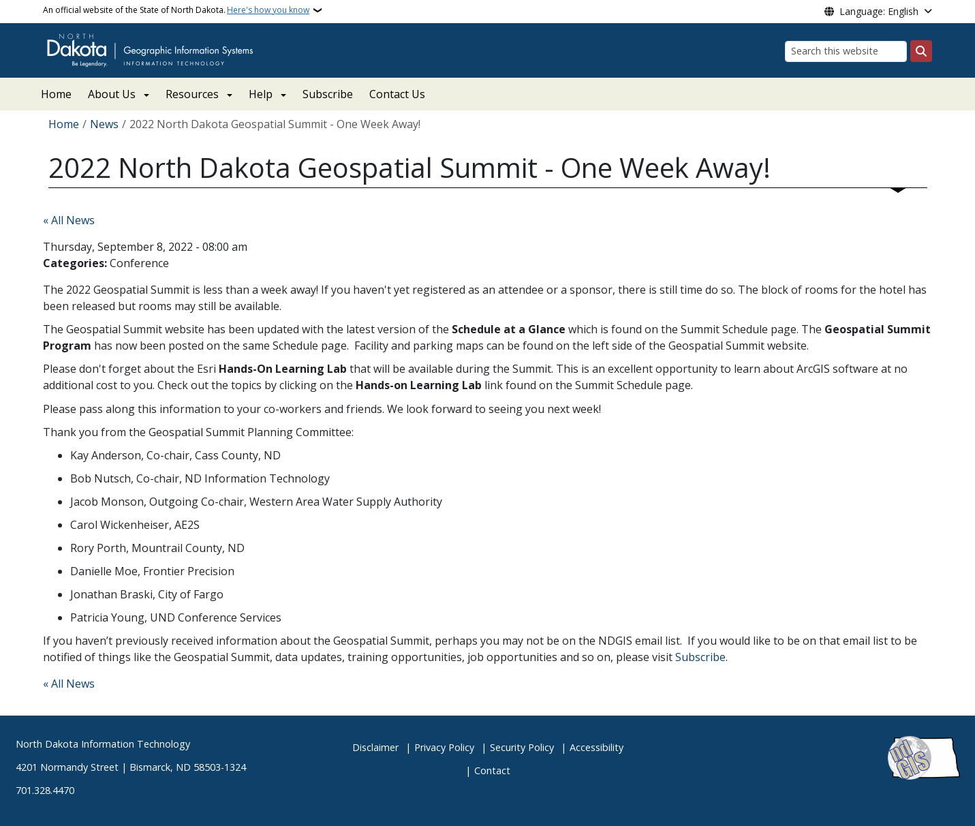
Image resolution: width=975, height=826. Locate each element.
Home (56, 94)
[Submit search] (921, 51)
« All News (69, 220)
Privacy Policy (444, 747)
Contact (492, 770)
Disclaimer (375, 747)
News (104, 124)
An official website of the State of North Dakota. (176, 10)
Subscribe (328, 94)
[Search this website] (846, 51)
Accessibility (596, 747)
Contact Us (397, 94)
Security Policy (522, 747)
